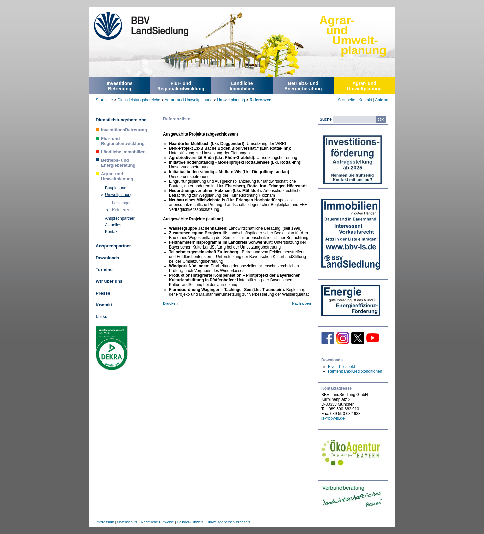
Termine (104, 269)
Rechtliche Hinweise (157, 522)
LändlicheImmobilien (242, 86)
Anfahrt (381, 100)
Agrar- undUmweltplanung (364, 86)
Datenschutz (127, 522)
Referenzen (261, 100)
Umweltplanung (231, 100)
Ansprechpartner (120, 218)
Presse (103, 293)
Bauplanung (115, 188)
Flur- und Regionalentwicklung (123, 141)
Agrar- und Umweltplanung (189, 100)
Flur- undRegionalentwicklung (180, 86)
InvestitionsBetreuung (120, 86)
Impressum (105, 522)
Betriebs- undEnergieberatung (303, 86)
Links (101, 316)
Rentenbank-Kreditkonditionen (355, 371)
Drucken (170, 303)
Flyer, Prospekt (341, 366)
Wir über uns (109, 281)
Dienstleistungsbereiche (138, 100)
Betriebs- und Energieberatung (118, 163)
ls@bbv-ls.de (333, 418)
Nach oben (301, 303)
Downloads (107, 257)
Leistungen (122, 203)
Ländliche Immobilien (123, 151)
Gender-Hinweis (190, 522)
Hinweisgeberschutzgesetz (228, 522)
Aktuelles (113, 225)
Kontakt (365, 100)
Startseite (104, 100)
